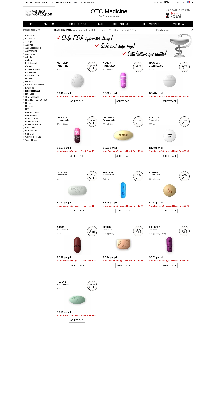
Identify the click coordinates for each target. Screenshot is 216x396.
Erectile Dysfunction (34, 85)
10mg (59, 69)
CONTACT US (120, 24)
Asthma (28, 60)
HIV (27, 109)
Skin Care (29, 134)
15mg (59, 124)
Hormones (30, 106)
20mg (105, 69)
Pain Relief (30, 128)
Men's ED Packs (32, 112)
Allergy (28, 42)
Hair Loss (29, 94)
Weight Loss (31, 140)
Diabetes (29, 78)
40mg (111, 69)
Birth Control (31, 63)
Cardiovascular (32, 75)
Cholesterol (30, 72)
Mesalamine (108, 175)
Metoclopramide (156, 65)
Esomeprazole (109, 65)
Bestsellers (30, 35)
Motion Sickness (32, 121)
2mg (59, 179)
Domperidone (62, 65)
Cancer (28, 66)
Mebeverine (154, 120)
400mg (106, 179)
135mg (152, 124)
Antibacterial (31, 51)
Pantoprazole (109, 120)
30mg (65, 124)
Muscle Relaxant (33, 124)
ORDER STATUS (78, 24)
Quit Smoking (31, 131)
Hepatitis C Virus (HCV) (36, 100)
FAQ (100, 24)
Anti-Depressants (33, 48)
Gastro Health (32, 91)
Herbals (28, 103)
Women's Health (33, 137)
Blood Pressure (32, 69)
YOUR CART (180, 24)
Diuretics (29, 81)
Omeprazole (154, 230)
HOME (30, 24)
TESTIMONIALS (151, 24)
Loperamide (62, 175)
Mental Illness (31, 118)
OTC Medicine (108, 11)
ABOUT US (49, 24)
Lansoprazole (63, 120)
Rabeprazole (154, 175)
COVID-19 (30, 39)
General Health (32, 97)
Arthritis (28, 57)
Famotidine (108, 230)
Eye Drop (29, 88)
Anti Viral (29, 45)
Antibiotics (30, 54)
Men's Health (31, 115)
